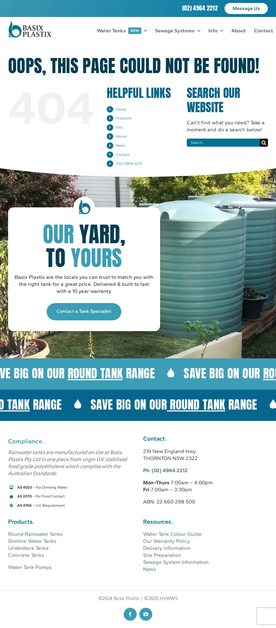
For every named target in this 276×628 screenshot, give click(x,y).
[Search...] (223, 143)
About (121, 136)
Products (124, 118)
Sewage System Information (176, 562)
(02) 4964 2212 (200, 8)
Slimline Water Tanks (32, 541)
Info (119, 127)
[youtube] (145, 614)
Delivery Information (167, 548)
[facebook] (130, 614)
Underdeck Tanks (28, 548)
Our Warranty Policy (166, 541)
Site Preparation (162, 555)
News (120, 145)
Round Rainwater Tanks (35, 534)
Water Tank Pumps (29, 567)
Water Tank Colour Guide (172, 534)
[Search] (264, 143)
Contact (122, 154)
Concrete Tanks (26, 555)
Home (121, 109)
